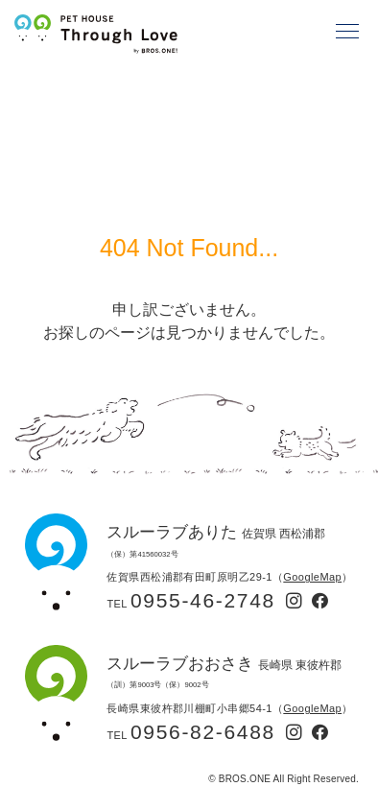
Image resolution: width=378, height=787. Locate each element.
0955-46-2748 (202, 600)
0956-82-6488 (202, 732)
